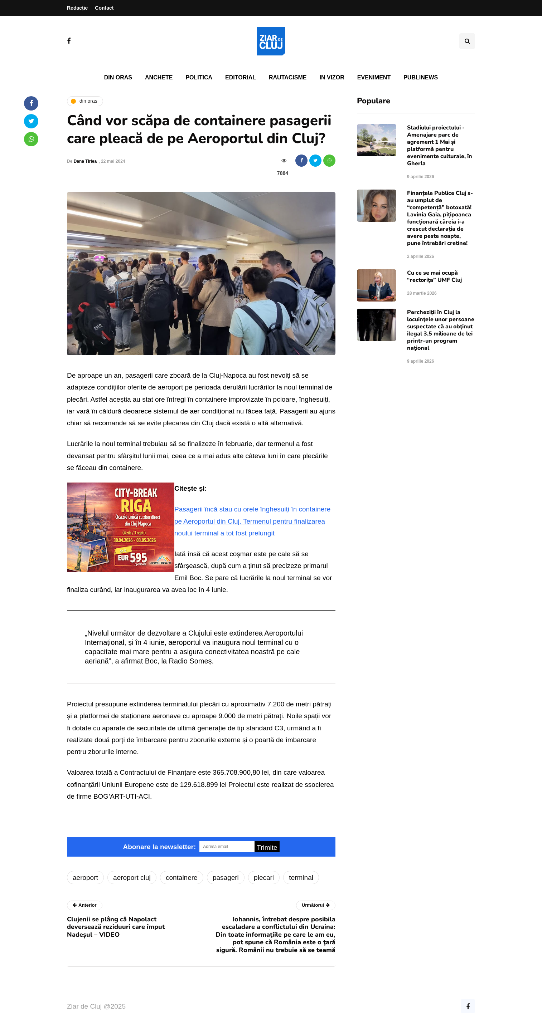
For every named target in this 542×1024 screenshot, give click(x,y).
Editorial (240, 77)
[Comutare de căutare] (467, 41)
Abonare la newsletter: (159, 847)
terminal (301, 877)
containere (182, 877)
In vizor (331, 77)
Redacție (77, 8)
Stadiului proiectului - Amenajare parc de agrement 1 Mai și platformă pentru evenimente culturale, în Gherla (439, 145)
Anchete (159, 77)
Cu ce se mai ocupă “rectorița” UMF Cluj (434, 276)
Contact (104, 8)
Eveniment (374, 77)
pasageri (226, 877)
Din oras (118, 77)
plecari (264, 877)
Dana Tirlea (85, 161)
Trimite (267, 847)
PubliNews (420, 77)
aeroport (85, 877)
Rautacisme (287, 77)
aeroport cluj (132, 877)
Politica (198, 77)
